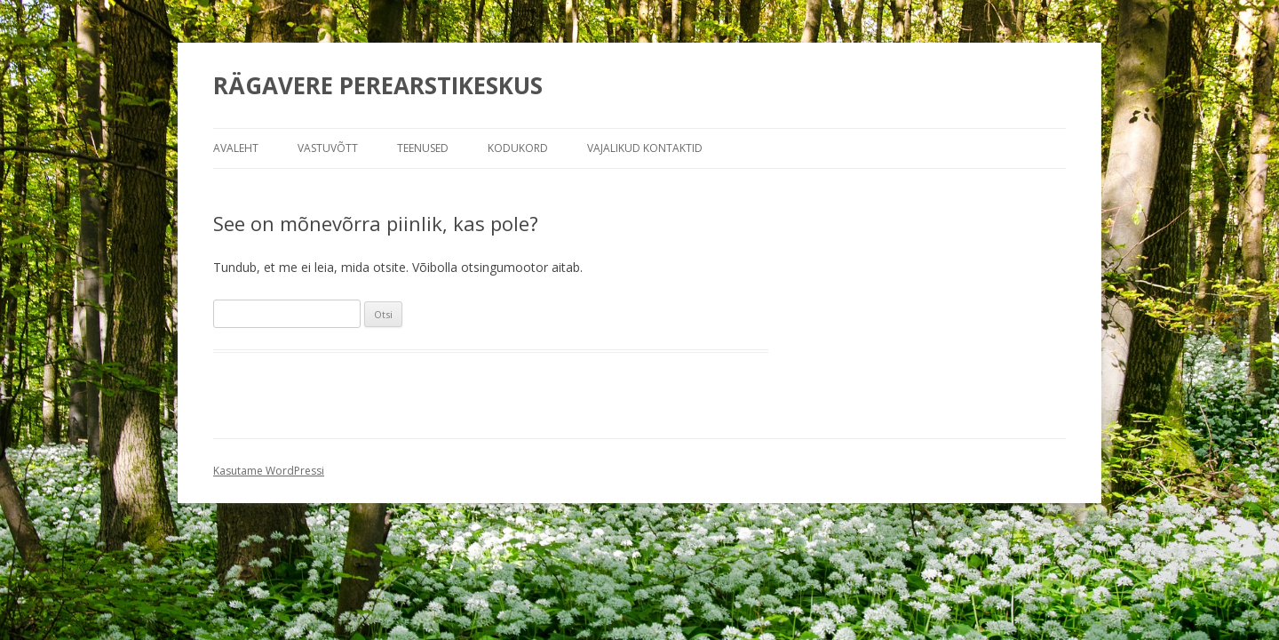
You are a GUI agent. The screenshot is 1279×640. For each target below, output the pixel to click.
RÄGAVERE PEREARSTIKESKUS (378, 85)
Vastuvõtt (328, 148)
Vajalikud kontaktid (645, 148)
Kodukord (518, 148)
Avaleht (235, 148)
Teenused (423, 148)
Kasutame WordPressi (268, 470)
